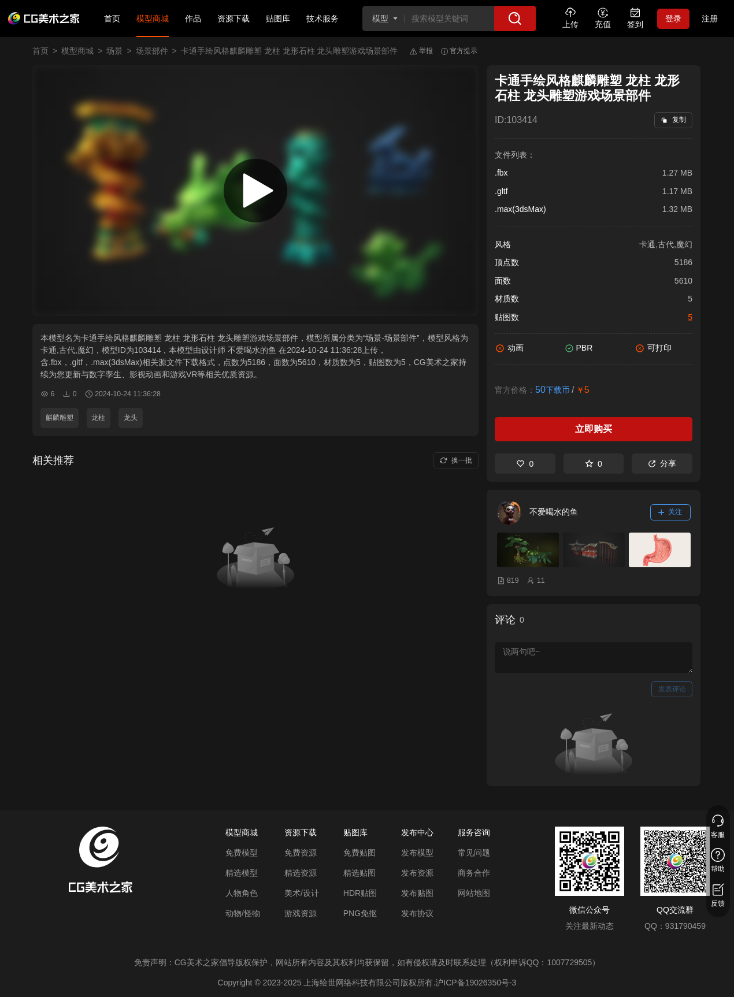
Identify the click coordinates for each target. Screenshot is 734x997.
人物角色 (241, 893)
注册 (710, 18)
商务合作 (474, 872)
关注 (670, 512)
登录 (673, 18)
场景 (114, 50)
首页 (112, 18)
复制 (673, 120)
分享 (662, 463)
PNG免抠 (360, 913)
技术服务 (322, 18)
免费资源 (300, 852)
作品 (193, 18)
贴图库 (278, 18)
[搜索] (515, 18)
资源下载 (233, 18)
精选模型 (241, 872)
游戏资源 (300, 913)
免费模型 (241, 852)
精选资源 (300, 872)
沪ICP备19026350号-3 (475, 982)
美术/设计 (301, 893)
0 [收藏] (593, 463)
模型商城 (152, 18)
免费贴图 (359, 852)
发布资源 (417, 872)
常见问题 (474, 852)
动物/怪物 (242, 913)
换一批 (456, 460)
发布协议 (417, 913)
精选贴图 (359, 872)
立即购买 (593, 429)
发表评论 (672, 689)
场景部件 (152, 50)
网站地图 (474, 893)
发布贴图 (417, 893)
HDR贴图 (360, 893)
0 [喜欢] (524, 463)
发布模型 (417, 852)
